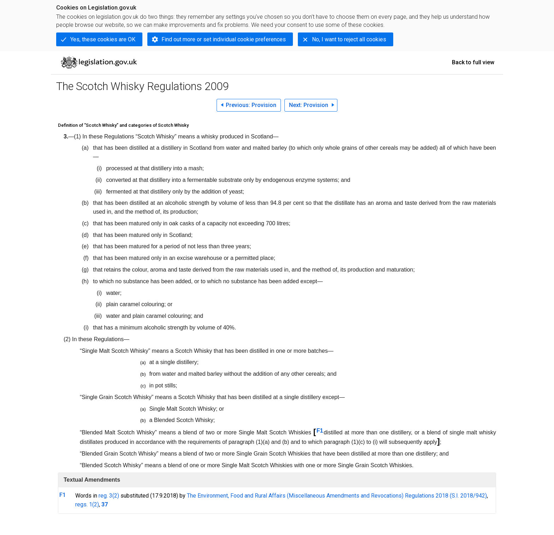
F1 (320, 431)
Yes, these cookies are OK (102, 39)
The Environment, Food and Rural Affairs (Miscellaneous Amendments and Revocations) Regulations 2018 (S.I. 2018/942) (337, 495)
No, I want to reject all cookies (349, 39)
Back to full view (473, 62)
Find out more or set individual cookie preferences (223, 39)
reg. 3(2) (109, 495)
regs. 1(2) (87, 504)
